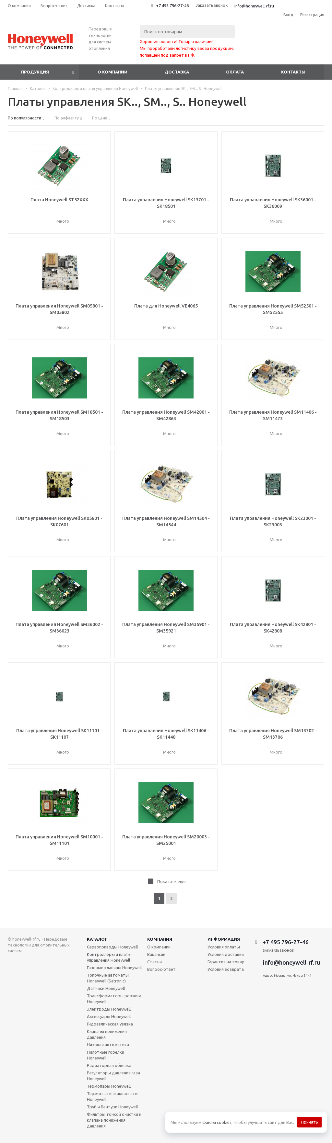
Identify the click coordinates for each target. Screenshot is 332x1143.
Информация (224, 939)
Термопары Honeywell (109, 1086)
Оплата (235, 72)
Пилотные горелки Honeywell (105, 1055)
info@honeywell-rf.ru (254, 6)
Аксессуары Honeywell (109, 1016)
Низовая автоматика (108, 1044)
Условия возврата (226, 969)
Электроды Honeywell (109, 1009)
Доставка (176, 72)
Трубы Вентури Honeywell (112, 1106)
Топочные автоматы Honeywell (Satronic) (108, 978)
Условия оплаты (224, 947)
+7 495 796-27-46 (172, 5)
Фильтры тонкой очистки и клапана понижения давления (114, 1120)
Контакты (293, 72)
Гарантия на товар (226, 961)
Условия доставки (226, 954)
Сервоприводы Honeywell (112, 947)
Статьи (154, 961)
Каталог (97, 939)
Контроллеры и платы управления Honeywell (109, 957)
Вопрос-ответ (161, 969)
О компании (112, 72)
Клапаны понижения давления (107, 1034)
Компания (159, 939)
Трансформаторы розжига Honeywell (114, 998)
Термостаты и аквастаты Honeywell (112, 1096)
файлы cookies (216, 1122)
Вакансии (156, 954)
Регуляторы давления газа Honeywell (113, 1075)
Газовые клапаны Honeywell (114, 967)
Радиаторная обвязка (109, 1065)
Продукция (35, 72)
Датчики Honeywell (106, 988)
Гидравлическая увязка (110, 1024)
